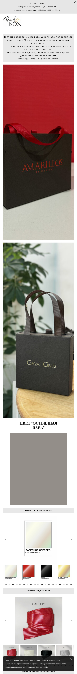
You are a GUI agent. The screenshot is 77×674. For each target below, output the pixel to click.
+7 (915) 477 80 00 (48, 7)
